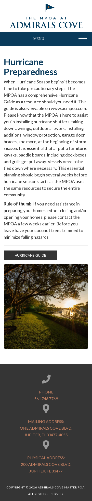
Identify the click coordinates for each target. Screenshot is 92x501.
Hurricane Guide (30, 255)
